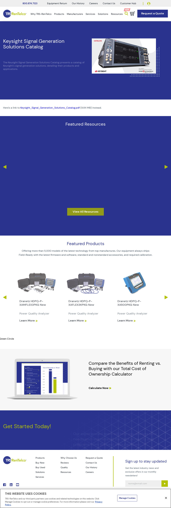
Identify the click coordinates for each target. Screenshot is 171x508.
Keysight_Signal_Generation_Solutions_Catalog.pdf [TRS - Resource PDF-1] (50, 107)
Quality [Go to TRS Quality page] (64, 467)
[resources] (85, 212)
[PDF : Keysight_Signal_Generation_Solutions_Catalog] (85, 108)
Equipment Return (57, 3)
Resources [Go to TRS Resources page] (66, 472)
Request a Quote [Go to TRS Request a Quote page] (94, 457)
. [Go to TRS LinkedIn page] (11, 484)
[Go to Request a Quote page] (152, 13)
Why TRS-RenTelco (41, 14)
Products (59, 14)
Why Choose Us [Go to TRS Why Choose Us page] (69, 457)
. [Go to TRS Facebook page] (4, 484)
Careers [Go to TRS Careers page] (90, 472)
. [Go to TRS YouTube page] (17, 484)
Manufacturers (75, 14)
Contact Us (109, 3)
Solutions (103, 14)
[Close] (166, 498)
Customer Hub (128, 3)
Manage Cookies (127, 498)
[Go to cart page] (132, 13)
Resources (117, 14)
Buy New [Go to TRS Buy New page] (40, 462)
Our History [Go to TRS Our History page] (91, 467)
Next (166, 167)
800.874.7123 (30, 3)
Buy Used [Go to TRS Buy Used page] (40, 467)
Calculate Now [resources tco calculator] (98, 388)
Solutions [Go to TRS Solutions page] (40, 472)
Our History (78, 3)
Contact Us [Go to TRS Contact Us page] (91, 462)
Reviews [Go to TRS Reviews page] (65, 462)
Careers (93, 3)
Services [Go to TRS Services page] (40, 477)
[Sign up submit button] (164, 483)
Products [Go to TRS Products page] (40, 457)
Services (90, 14)
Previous (4, 167)
